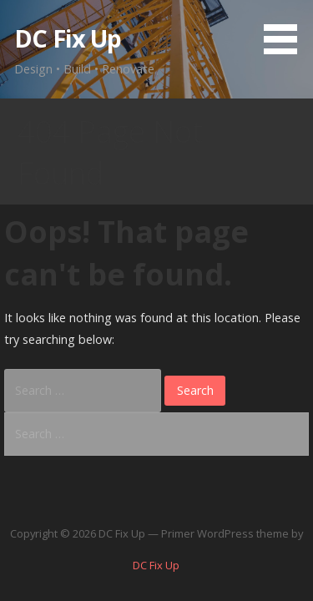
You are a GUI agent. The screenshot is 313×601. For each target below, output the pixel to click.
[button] (286, 30)
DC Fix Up (67, 38)
